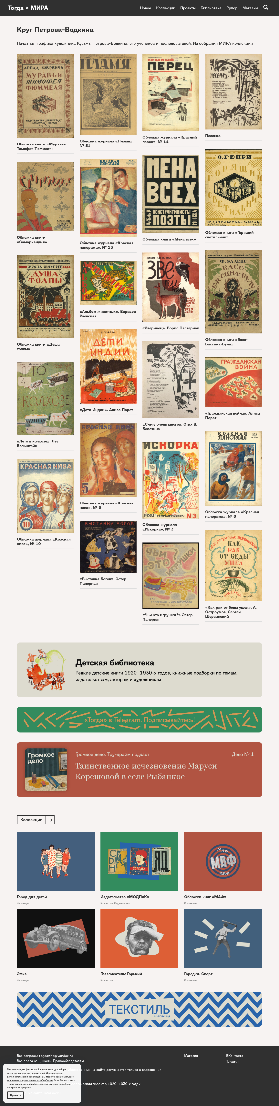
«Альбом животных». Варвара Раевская (108, 314)
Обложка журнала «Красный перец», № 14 (169, 139)
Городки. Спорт (198, 974)
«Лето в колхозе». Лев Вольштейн (37, 443)
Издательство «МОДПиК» (124, 896)
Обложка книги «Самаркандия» (32, 240)
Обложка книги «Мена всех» (169, 239)
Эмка (22, 974)
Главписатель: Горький (121, 974)
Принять (15, 1095)
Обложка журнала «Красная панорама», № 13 (106, 245)
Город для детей (32, 896)
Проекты (188, 7)
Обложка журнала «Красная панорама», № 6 (232, 514)
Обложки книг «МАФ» (205, 896)
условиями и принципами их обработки (30, 1080)
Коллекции (165, 7)
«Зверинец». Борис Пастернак (170, 328)
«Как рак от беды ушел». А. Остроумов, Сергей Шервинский (231, 612)
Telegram (233, 1061)
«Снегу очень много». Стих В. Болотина (169, 426)
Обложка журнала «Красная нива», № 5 (106, 505)
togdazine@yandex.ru (56, 1055)
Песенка (213, 135)
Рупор (232, 7)
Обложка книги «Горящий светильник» (229, 235)
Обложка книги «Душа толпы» (38, 347)
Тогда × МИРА (28, 8)
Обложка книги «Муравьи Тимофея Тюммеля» (41, 146)
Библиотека (211, 7)
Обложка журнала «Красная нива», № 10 (44, 541)
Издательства (122, 903)
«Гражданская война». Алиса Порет (232, 415)
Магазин (250, 7)
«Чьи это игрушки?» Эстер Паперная (167, 617)
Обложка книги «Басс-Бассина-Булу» (226, 342)
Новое (145, 7)
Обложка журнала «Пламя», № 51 (106, 143)
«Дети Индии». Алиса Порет (106, 409)
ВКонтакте (234, 1055)
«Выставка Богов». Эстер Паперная (103, 581)
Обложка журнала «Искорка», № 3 (159, 527)
